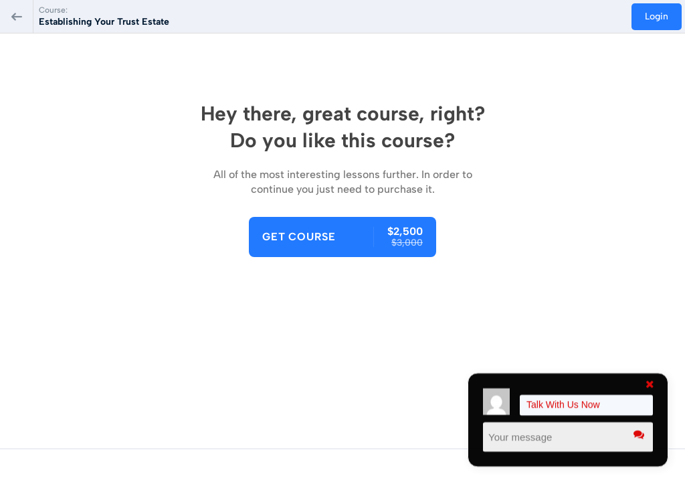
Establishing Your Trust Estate (104, 21)
